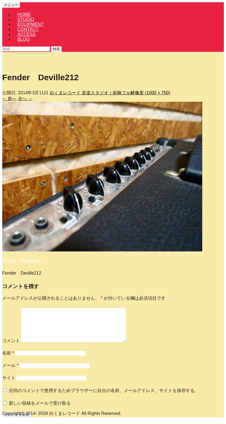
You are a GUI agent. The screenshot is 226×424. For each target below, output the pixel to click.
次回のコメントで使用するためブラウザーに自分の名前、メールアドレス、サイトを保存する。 (104, 390)
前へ (9, 98)
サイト (8, 377)
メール (10, 365)
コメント (11, 340)
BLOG (23, 39)
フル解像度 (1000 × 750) (146, 92)
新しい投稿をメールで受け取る (40, 403)
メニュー (11, 5)
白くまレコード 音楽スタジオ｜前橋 (86, 92)
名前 (8, 353)
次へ (25, 98)
